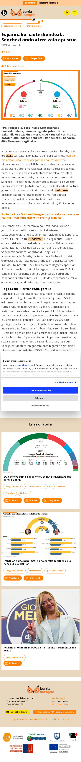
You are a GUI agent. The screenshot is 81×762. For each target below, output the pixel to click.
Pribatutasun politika (39, 719)
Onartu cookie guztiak (40, 390)
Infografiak (33, 58)
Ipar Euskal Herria (55, 570)
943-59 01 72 (17, 704)
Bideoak (31, 500)
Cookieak (55, 719)
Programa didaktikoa (48, 3)
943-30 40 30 (22, 701)
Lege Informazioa (19, 719)
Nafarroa (24, 493)
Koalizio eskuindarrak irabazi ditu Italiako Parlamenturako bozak (40, 649)
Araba (49, 486)
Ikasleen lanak (30, 3)
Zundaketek (35, 239)
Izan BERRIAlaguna (16, 712)
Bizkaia (61, 486)
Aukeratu (41, 398)
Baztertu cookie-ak (40, 405)
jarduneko (61, 190)
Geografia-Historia (12, 26)
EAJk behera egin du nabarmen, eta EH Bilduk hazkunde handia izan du (37, 478)
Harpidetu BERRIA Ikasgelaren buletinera (54, 712)
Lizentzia (65, 719)
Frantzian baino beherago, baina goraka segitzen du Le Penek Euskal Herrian (37, 562)
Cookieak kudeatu (64, 382)
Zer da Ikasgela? (59, 698)
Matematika (33, 26)
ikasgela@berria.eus (60, 704)
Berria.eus (11, 698)
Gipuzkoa (10, 493)
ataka (9, 155)
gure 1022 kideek (20, 365)
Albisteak (10, 58)
